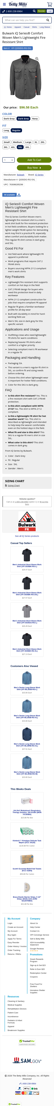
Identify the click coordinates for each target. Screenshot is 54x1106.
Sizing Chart (14, 485)
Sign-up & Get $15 (38, 965)
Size (5, 137)
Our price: (10, 107)
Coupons (34, 977)
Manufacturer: (10, 175)
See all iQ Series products (27, 536)
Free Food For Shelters (36, 985)
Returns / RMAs (14, 954)
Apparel (11, 1026)
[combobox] (8, 160)
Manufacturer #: (11, 179)
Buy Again (12, 935)
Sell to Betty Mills (37, 939)
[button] (34, 11)
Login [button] (50, 11)
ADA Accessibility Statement (37, 943)
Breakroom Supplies (16, 1030)
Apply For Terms (14, 939)
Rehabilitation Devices (17, 1009)
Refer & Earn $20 (37, 969)
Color (7, 114)
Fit (4, 125)
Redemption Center (38, 973)
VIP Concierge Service (39, 935)
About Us (34, 923)
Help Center (35, 927)
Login (10, 923)
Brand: (31, 175)
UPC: (6, 184)
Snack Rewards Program (36, 960)
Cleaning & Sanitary (16, 1001)
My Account (12, 931)
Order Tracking (14, 950)
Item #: (7, 48)
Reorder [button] (41, 11)
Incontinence (13, 1016)
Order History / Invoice (17, 946)
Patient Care (13, 1013)
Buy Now (34, 167)
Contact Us (34, 931)
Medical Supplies (15, 1005)
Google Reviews (37, 949)
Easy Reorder (13, 942)
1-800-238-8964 (21, 502)
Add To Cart (34, 160)
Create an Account (15, 927)
